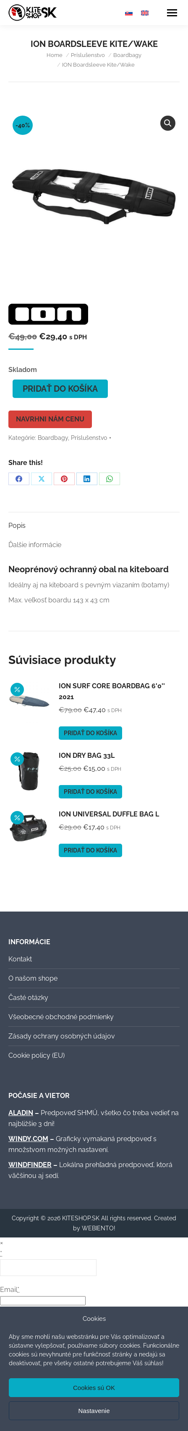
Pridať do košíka (60, 389)
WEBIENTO (98, 1228)
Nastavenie (94, 1410)
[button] (167, 123)
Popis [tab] (17, 526)
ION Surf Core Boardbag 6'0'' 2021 (112, 691)
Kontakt (20, 959)
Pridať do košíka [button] (90, 733)
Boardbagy (53, 437)
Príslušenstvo (89, 437)
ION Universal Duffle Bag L (109, 814)
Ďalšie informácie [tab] (34, 545)
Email (9, 1290)
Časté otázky (28, 998)
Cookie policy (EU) (36, 1055)
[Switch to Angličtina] (145, 13)
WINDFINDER (30, 1165)
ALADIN (20, 1113)
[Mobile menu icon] (172, 12)
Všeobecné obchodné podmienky (61, 1017)
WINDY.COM (28, 1139)
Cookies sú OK (94, 1387)
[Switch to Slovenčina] (129, 13)
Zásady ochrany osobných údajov (61, 1036)
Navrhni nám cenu (50, 419)
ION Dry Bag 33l (87, 755)
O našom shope (32, 978)
